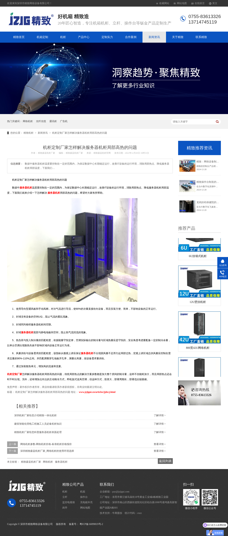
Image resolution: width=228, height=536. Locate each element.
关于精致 (177, 37)
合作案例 (130, 37)
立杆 (64, 497)
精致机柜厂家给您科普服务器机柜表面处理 (38, 432)
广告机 (64, 121)
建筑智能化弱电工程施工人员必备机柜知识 (38, 423)
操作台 (84, 497)
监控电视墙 (68, 502)
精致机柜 (29, 133)
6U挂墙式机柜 (198, 256)
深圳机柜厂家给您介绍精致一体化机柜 (35, 415)
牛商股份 (117, 513)
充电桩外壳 (86, 502)
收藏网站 (164, 3)
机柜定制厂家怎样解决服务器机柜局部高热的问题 (79, 133)
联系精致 (201, 37)
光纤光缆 (41, 121)
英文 (214, 3)
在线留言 (200, 3)
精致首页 (19, 37)
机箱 (82, 491)
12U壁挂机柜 (198, 302)
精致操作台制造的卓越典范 (211, 182)
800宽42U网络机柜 (197, 348)
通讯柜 (53, 121)
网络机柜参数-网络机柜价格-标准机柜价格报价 (46, 444)
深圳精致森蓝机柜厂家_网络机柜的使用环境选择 (47, 451)
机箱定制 (42, 37)
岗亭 (64, 507)
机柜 (63, 37)
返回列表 (165, 461)
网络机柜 (28, 121)
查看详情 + (160, 444)
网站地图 (182, 3)
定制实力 (107, 37)
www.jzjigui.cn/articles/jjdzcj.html (97, 392)
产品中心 (83, 37)
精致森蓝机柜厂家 (31, 461)
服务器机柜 (61, 461)
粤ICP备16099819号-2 (91, 524)
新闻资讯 (154, 37)
